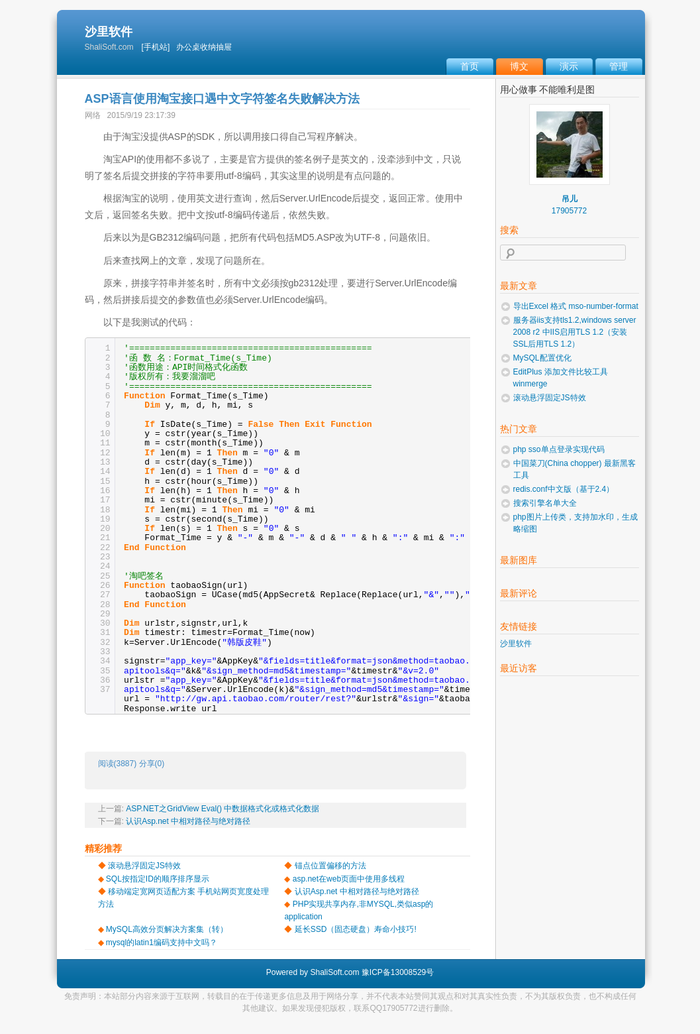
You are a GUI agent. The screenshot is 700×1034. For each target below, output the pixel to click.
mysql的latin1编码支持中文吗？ (161, 942)
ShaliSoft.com (334, 972)
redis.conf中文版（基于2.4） (564, 489)
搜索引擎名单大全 (545, 503)
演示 (569, 66)
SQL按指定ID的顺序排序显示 (157, 879)
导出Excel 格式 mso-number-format (575, 306)
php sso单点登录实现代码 (559, 449)
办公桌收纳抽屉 (204, 47)
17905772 (569, 210)
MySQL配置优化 (542, 358)
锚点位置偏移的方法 (330, 865)
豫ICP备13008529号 (398, 972)
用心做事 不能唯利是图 (547, 89)
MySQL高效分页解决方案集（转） (167, 929)
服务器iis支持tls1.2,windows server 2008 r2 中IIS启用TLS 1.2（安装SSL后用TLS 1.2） (574, 332)
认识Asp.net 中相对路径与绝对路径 (188, 821)
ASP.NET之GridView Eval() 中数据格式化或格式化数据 (222, 808)
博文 (519, 66)
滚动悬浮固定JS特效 (144, 865)
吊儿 (569, 198)
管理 (618, 66)
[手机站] (156, 47)
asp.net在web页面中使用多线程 (349, 879)
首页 (469, 66)
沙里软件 (108, 31)
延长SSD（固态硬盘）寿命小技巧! (356, 929)
